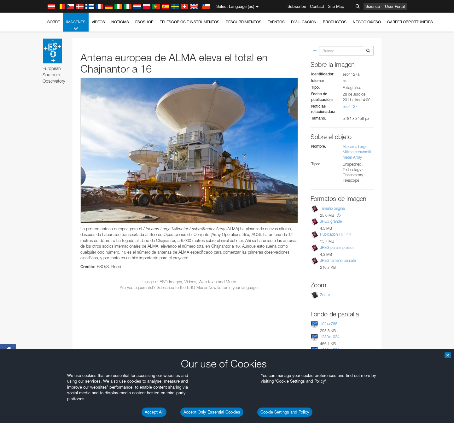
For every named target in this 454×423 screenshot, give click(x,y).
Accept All (154, 411)
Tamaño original (332, 208)
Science (372, 6)
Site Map (336, 6)
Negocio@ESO (367, 22)
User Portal (395, 6)
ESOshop (144, 22)
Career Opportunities (410, 22)
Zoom (325, 294)
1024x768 (328, 323)
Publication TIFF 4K (335, 234)
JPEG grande (331, 221)
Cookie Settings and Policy (284, 411)
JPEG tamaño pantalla (338, 260)
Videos (98, 22)
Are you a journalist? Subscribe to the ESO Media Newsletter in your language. (189, 287)
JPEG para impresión (337, 247)
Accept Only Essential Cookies (211, 411)
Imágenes (76, 26)
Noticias (120, 22)
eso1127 (350, 106)
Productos (334, 22)
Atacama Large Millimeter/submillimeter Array (357, 152)
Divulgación (304, 22)
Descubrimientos (243, 22)
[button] (338, 215)
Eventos (276, 22)
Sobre (53, 22)
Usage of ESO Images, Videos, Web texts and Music (189, 281)
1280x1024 (330, 336)
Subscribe (297, 6)
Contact (317, 6)
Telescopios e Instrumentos (189, 22)
